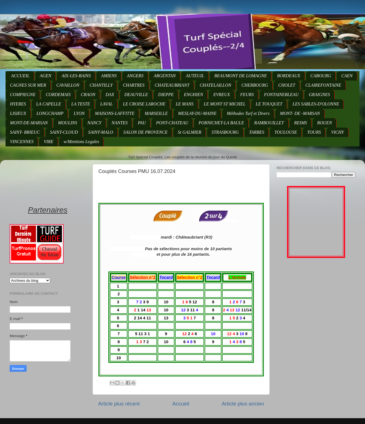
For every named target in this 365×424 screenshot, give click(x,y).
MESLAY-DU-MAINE (197, 113)
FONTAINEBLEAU (281, 94)
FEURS (247, 94)
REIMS (300, 122)
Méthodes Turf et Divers (248, 113)
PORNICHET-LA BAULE (221, 122)
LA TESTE (80, 104)
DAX (110, 94)
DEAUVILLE (136, 94)
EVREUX (221, 94)
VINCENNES (21, 141)
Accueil (180, 404)
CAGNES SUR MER (28, 85)
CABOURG (321, 75)
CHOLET (286, 85)
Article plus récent (119, 404)
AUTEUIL (195, 75)
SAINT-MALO (100, 132)
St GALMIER (189, 132)
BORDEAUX (288, 75)
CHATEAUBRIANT (172, 85)
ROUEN (324, 122)
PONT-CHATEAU (172, 122)
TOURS (314, 132)
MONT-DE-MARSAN (29, 122)
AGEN (45, 75)
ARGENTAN (165, 75)
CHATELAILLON (215, 85)
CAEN (347, 75)
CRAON (88, 94)
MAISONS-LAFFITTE (114, 113)
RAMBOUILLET (269, 122)
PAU (142, 122)
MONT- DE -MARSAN (300, 113)
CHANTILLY (101, 85)
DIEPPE (166, 94)
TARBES (256, 132)
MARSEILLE (156, 113)
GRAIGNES (319, 94)
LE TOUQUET (269, 104)
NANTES (120, 122)
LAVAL (106, 104)
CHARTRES (133, 85)
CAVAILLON (67, 85)
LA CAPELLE (48, 104)
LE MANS (184, 104)
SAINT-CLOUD (64, 132)
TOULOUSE (285, 132)
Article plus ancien (243, 404)
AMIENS (109, 75)
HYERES (18, 104)
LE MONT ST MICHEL (225, 104)
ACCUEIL (20, 75)
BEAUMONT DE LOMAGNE (240, 75)
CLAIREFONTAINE (323, 85)
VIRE (48, 141)
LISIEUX (18, 113)
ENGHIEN (193, 94)
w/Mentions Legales (81, 141)
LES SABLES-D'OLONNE (316, 104)
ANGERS (135, 75)
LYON (79, 113)
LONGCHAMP (50, 113)
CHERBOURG (254, 85)
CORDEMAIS (58, 94)
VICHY (337, 132)
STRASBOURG (225, 132)
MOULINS (67, 122)
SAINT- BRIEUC (25, 132)
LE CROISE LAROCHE (144, 104)
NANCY (94, 122)
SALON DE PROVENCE (145, 132)
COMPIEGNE (22, 94)
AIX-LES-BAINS (76, 75)
